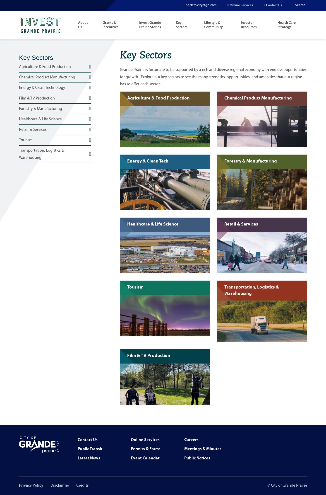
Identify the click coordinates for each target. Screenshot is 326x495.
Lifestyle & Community (213, 25)
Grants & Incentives (110, 25)
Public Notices (197, 458)
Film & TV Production (37, 98)
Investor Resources (249, 25)
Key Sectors (181, 25)
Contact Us (274, 5)
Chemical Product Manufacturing (47, 77)
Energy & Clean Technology (42, 88)
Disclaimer (59, 485)
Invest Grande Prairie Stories (150, 25)
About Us (83, 25)
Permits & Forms (146, 449)
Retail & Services (33, 130)
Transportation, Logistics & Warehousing (41, 154)
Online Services (241, 5)
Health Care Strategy (287, 25)
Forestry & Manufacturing (40, 109)
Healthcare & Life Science (40, 119)
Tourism (26, 140)
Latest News (89, 458)
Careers (191, 440)
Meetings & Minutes (202, 449)
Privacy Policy (31, 485)
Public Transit (90, 449)
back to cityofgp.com (200, 5)
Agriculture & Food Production (45, 67)
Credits (82, 485)
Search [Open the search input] (300, 5)
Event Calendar (145, 458)
